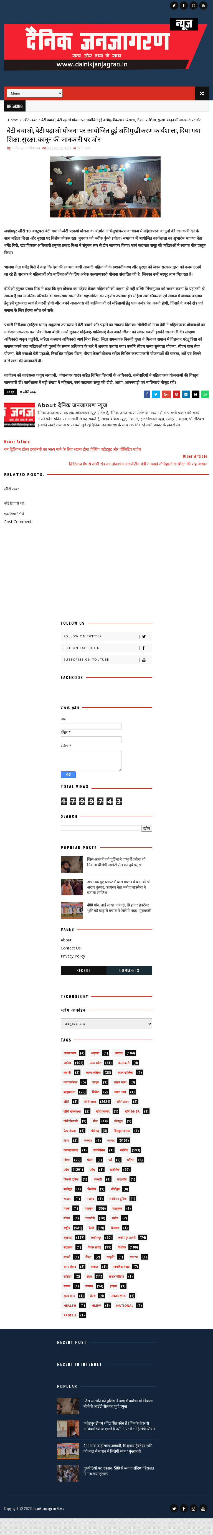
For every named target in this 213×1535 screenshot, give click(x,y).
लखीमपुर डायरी (127, 1254)
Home (13, 119)
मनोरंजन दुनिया (117, 1216)
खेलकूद (118, 1138)
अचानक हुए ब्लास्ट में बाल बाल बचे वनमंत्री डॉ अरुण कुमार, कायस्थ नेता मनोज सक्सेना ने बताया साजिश (118, 904)
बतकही (98, 1196)
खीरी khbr (132, 1128)
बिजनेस (91, 1206)
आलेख (67, 1080)
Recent (83, 987)
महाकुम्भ (117, 1225)
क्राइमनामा (69, 1109)
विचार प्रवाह (94, 1264)
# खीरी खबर (28, 409)
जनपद (111, 1157)
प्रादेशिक (114, 1186)
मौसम (67, 1235)
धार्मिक (124, 1167)
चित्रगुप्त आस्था (122, 1148)
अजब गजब (70, 1070)
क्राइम (95, 1099)
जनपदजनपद (71, 1167)
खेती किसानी (71, 1138)
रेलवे (91, 1245)
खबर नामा (120, 1109)
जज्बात (88, 1157)
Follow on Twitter (108, 653)
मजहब (90, 1216)
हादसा (113, 1303)
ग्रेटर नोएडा (70, 1148)
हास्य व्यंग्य (69, 1313)
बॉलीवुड (115, 1206)
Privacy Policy (73, 973)
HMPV (96, 1322)
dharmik (118, 1313)
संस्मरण (134, 1274)
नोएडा (67, 1177)
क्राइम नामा (120, 1099)
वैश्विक (122, 1264)
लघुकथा (68, 1264)
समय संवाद (70, 1283)
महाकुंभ (89, 1225)
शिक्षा (88, 1274)
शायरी (67, 1274)
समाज (94, 1283)
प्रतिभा (130, 1177)
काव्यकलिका (70, 1099)
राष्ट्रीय (67, 1245)
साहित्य (67, 1293)
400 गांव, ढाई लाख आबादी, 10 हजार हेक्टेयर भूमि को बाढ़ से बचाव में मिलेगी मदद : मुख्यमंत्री (119, 924)
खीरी (66, 1118)
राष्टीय (115, 1235)
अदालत (95, 1070)
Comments (129, 987)
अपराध (119, 1070)
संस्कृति (110, 1274)
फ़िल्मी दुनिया (71, 1196)
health (70, 1322)
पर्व (110, 1177)
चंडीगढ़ (95, 1148)
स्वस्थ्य (67, 1303)
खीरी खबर (30, 119)
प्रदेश (66, 1186)
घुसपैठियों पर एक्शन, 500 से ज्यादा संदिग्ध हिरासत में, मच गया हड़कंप (118, 1487)
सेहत (89, 1293)
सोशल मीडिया (116, 1293)
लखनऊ (68, 1254)
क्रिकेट (95, 1109)
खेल (95, 1138)
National (124, 1322)
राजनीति (90, 1235)
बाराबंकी (121, 1196)
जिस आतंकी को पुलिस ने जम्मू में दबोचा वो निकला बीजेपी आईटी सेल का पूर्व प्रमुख (116, 879)
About (66, 957)
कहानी (67, 1089)
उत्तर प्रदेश (95, 1080)
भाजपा (67, 1216)
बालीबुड (68, 1206)
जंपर (66, 1157)
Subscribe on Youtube (108, 677)
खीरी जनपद (103, 1128)
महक (66, 1225)
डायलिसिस (99, 1167)
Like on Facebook (108, 665)
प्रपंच (92, 1186)
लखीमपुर (96, 1254)
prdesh (70, 1332)
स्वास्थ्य (89, 1303)
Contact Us (71, 964)
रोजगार (115, 1245)
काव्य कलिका (93, 1089)
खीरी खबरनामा (72, 1128)
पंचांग (90, 1177)
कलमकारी (124, 1080)
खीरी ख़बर (123, 1118)
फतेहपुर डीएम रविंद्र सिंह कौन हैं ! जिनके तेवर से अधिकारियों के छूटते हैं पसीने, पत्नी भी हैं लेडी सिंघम (119, 1442)
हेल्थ (92, 1313)
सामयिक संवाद (121, 1283)
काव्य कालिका (125, 1089)
